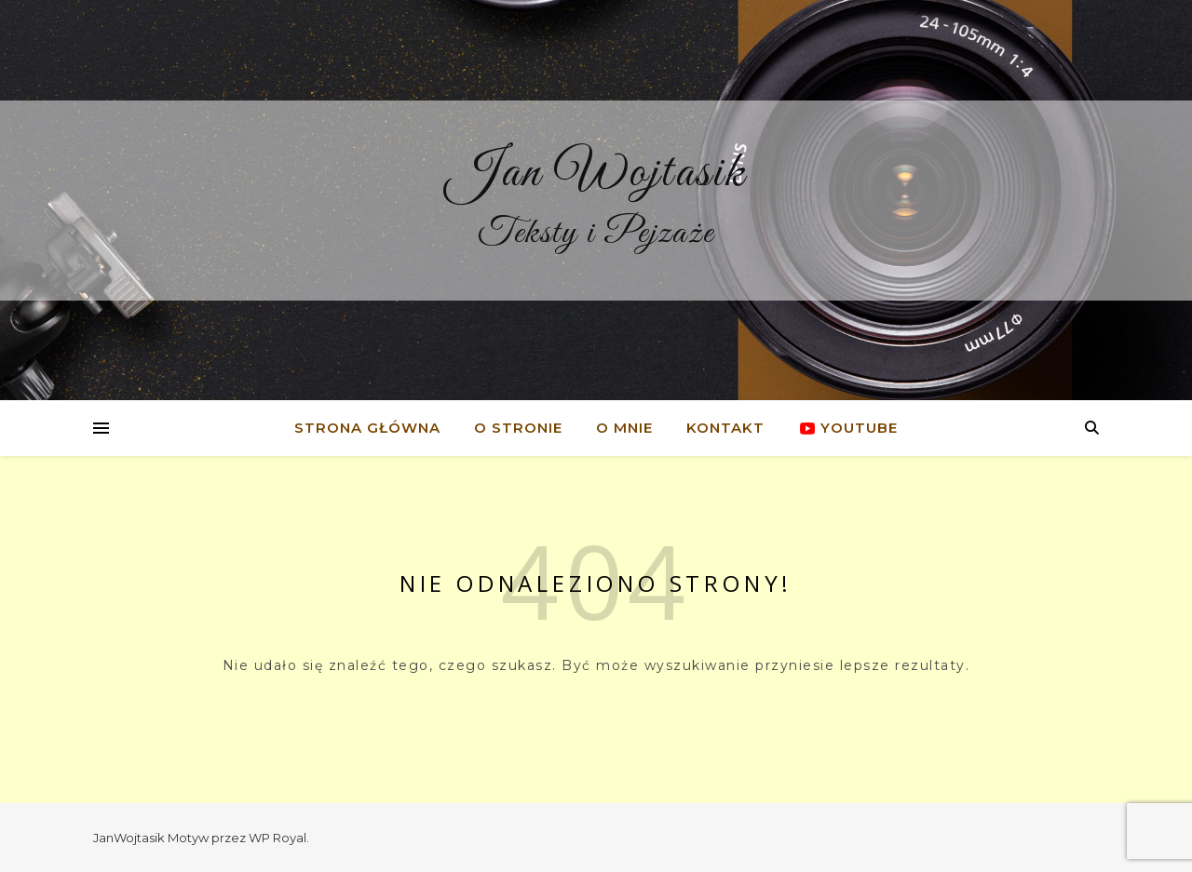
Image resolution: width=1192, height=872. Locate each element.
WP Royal (277, 837)
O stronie (518, 427)
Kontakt (725, 427)
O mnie (624, 427)
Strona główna (367, 427)
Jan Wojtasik (596, 173)
